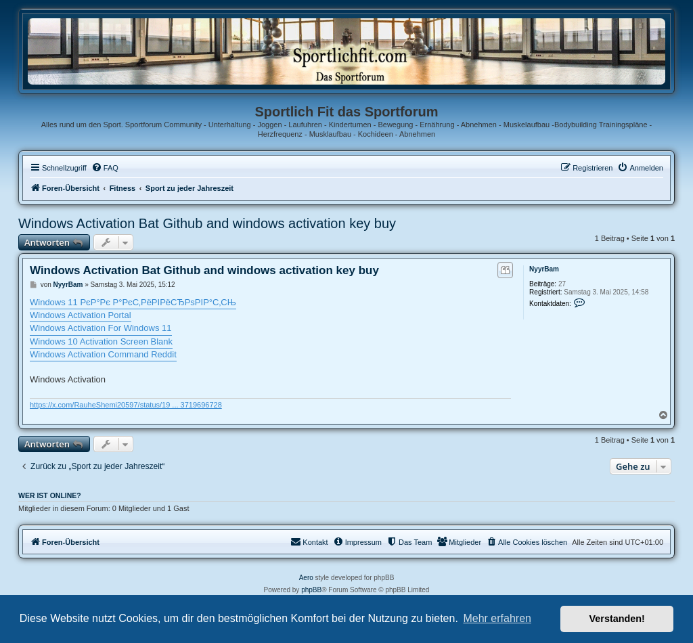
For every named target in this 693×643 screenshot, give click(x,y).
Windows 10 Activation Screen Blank (101, 341)
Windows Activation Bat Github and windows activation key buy (207, 223)
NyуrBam (544, 269)
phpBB (311, 590)
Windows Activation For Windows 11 (101, 328)
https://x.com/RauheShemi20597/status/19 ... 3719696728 (126, 405)
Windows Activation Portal (80, 315)
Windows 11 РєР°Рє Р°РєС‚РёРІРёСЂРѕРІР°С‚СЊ (133, 302)
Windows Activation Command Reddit (103, 354)
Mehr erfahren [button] (497, 618)
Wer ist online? (49, 495)
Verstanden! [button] (617, 618)
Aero (306, 577)
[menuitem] (104, 168)
